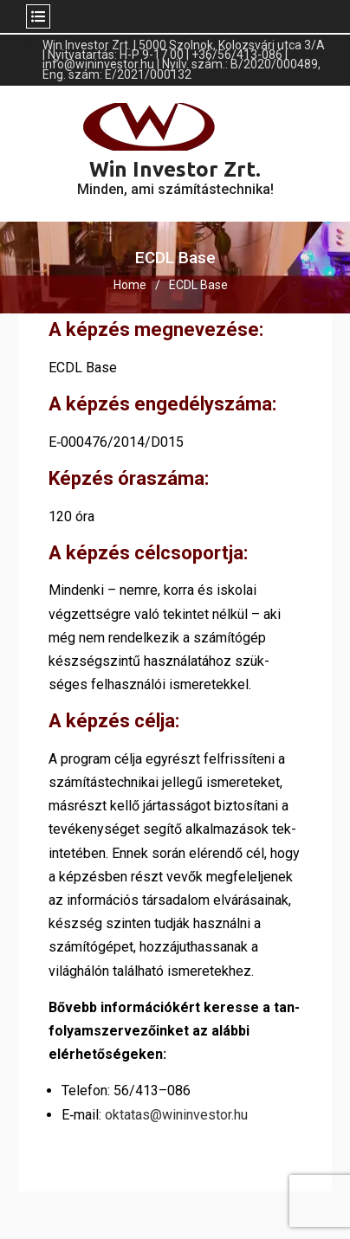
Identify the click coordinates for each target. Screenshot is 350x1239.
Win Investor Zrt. (175, 169)
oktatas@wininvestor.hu (176, 1115)
